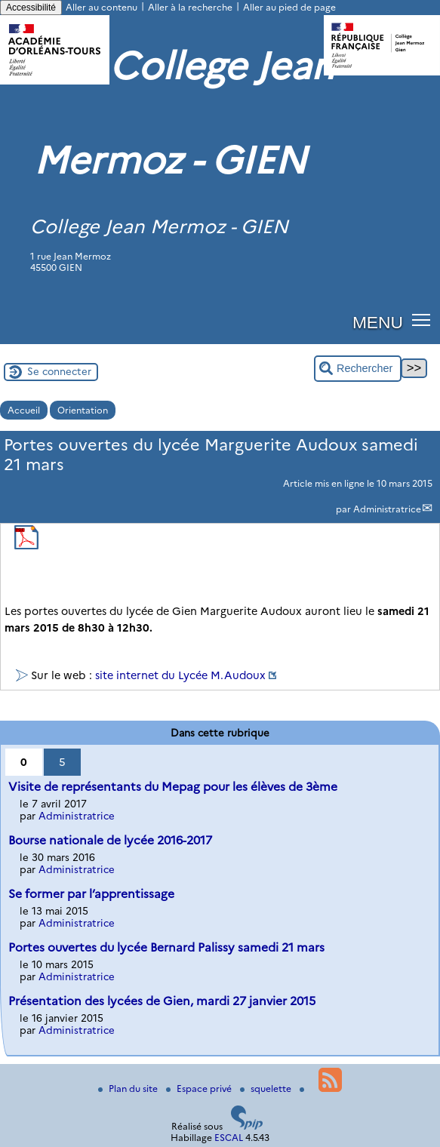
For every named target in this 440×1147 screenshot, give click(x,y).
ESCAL (228, 1137)
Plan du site (129, 1088)
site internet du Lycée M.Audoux (180, 675)
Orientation (82, 410)
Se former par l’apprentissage (91, 894)
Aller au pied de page (289, 7)
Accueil (24, 410)
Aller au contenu (101, 7)
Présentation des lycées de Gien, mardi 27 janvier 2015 (161, 1001)
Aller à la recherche (190, 7)
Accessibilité (31, 7)
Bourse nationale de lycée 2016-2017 (110, 840)
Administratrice (387, 509)
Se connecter (59, 371)
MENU (377, 322)
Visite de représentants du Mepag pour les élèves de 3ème (172, 787)
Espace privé (200, 1088)
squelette (267, 1088)
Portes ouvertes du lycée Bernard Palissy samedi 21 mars (166, 947)
